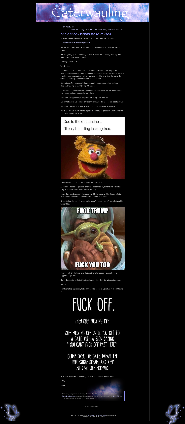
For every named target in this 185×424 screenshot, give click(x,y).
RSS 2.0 (116, 396)
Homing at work (68, 27)
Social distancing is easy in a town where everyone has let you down (97, 30)
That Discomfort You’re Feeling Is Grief (75, 43)
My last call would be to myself (86, 34)
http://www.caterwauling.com (97, 415)
